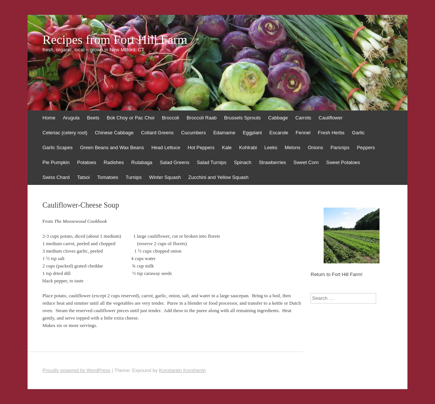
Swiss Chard (56, 177)
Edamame (224, 132)
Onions (315, 147)
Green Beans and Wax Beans (112, 147)
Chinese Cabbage (114, 132)
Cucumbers (193, 132)
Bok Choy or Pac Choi (131, 118)
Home (48, 118)
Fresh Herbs (331, 132)
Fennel (303, 132)
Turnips (134, 177)
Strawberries (272, 162)
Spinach (242, 162)
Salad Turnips (211, 162)
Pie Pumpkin (56, 162)
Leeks (270, 147)
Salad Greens (175, 162)
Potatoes (86, 162)
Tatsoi (83, 177)
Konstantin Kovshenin (182, 370)
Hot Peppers (201, 147)
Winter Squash (165, 177)
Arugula (71, 118)
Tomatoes (107, 177)
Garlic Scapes (57, 147)
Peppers (366, 147)
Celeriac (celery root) (65, 132)
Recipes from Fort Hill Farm (114, 39)
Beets (93, 118)
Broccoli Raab (202, 118)
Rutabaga (141, 162)
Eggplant (252, 132)
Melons (292, 147)
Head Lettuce (165, 147)
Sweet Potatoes (343, 162)
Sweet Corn (306, 162)
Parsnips (340, 147)
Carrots (303, 118)
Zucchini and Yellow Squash (218, 177)
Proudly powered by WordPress (76, 370)
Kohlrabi (248, 147)
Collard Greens (157, 132)
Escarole (278, 132)
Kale (227, 147)
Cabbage (278, 118)
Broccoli (170, 118)
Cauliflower (331, 118)
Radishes (114, 162)
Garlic (358, 132)
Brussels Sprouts (242, 118)
